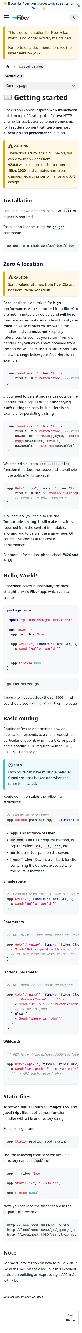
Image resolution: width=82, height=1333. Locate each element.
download (29, 210)
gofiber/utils (24, 475)
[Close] (78, 6)
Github (36, 8)
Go (23, 121)
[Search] (74, 17)
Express (28, 110)
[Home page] (7, 66)
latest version (20, 53)
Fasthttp (35, 115)
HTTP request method (51, 839)
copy (35, 407)
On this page (16, 85)
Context (41, 865)
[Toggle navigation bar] (6, 17)
